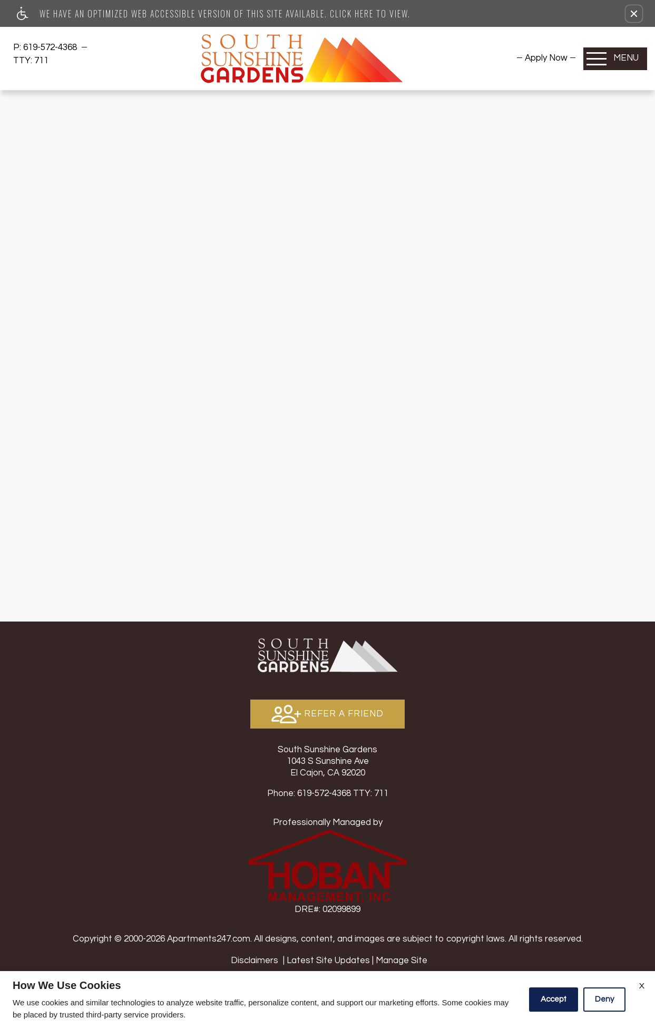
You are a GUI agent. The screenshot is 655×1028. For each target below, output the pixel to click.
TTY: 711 (327, 793)
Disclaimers (254, 960)
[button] (633, 13)
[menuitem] (546, 58)
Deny (604, 999)
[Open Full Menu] (615, 58)
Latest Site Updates (328, 960)
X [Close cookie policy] (641, 986)
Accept (553, 999)
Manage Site (401, 960)
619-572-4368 (51, 47)
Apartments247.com (208, 939)
